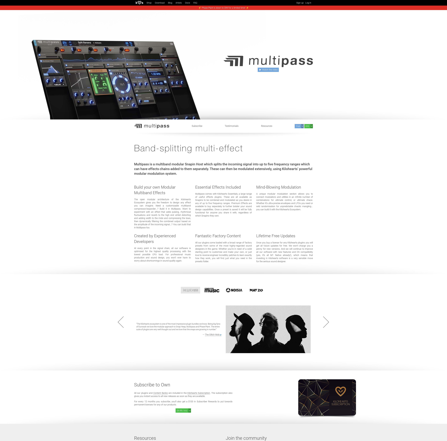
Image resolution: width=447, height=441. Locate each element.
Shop (149, 2)
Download (160, 2)
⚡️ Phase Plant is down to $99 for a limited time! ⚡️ (223, 7)
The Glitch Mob (212, 334)
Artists (179, 2)
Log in (308, 2)
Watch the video (270, 69)
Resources (266, 126)
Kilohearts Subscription (198, 393)
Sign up (300, 2)
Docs (187, 2)
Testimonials (231, 126)
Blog (170, 2)
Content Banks (160, 393)
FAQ (195, 2)
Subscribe (197, 126)
